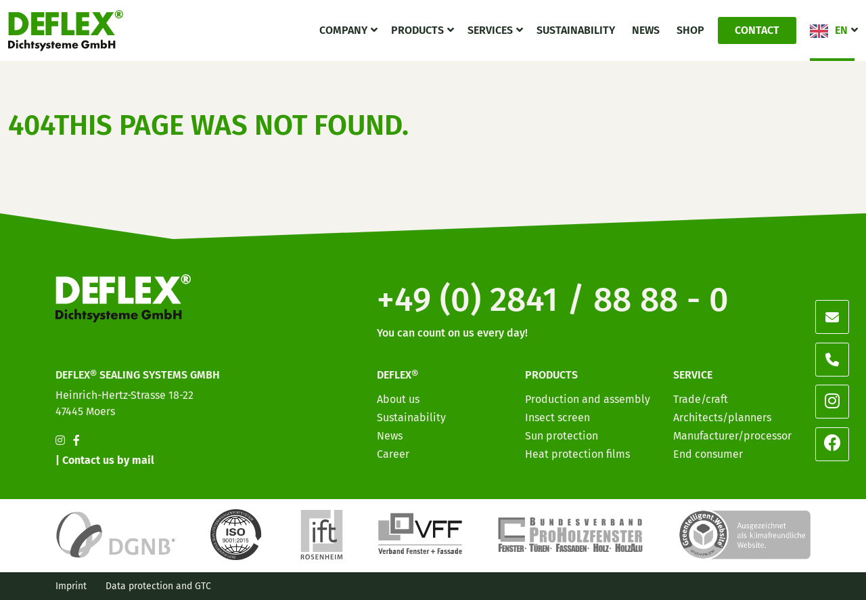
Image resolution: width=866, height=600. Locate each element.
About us (398, 399)
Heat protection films (577, 454)
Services (490, 30)
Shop (690, 30)
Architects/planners (722, 417)
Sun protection (561, 435)
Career (393, 454)
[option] (778, 589)
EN (841, 30)
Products (417, 30)
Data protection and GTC (158, 586)
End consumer (708, 454)
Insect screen (557, 417)
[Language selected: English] (805, 588)
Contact (757, 30)
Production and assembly (587, 399)
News (646, 30)
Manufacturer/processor (732, 435)
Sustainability (576, 30)
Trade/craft (700, 399)
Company (343, 30)
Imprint (71, 586)
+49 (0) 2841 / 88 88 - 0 (553, 299)
